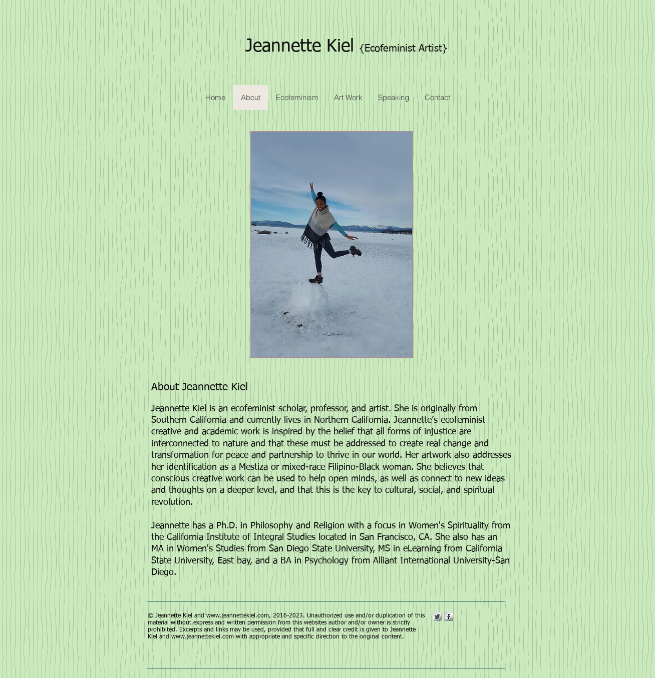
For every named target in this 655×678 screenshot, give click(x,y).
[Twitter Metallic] (437, 616)
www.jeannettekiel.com (237, 616)
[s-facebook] (448, 616)
